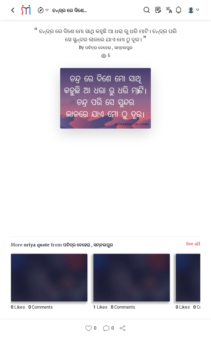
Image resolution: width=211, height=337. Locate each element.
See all (193, 243)
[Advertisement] (105, 180)
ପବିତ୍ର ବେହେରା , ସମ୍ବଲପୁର (108, 47)
